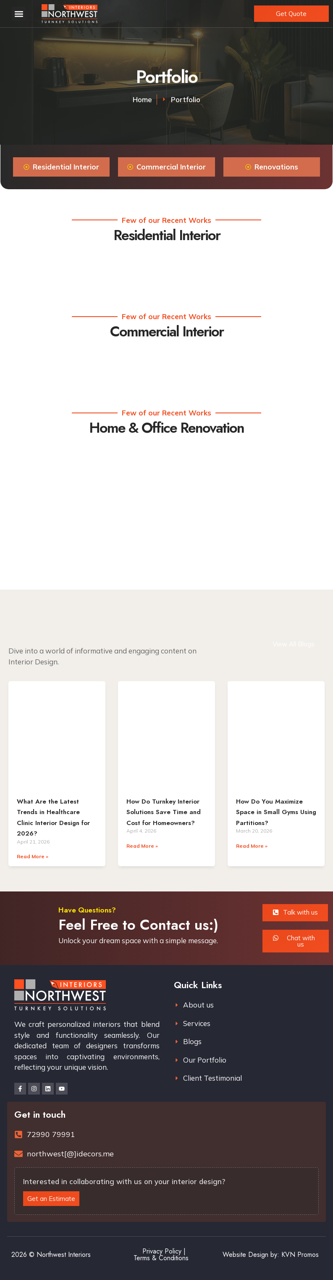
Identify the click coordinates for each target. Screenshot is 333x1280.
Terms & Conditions (161, 1258)
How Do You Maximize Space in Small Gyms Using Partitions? (276, 812)
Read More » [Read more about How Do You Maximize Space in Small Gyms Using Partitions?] (251, 846)
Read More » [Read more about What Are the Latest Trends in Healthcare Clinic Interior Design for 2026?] (32, 856)
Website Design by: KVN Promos (271, 1254)
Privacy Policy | (164, 1251)
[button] (19, 14)
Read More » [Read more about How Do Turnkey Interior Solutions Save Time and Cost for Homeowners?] (142, 846)
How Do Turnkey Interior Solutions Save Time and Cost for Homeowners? (163, 812)
